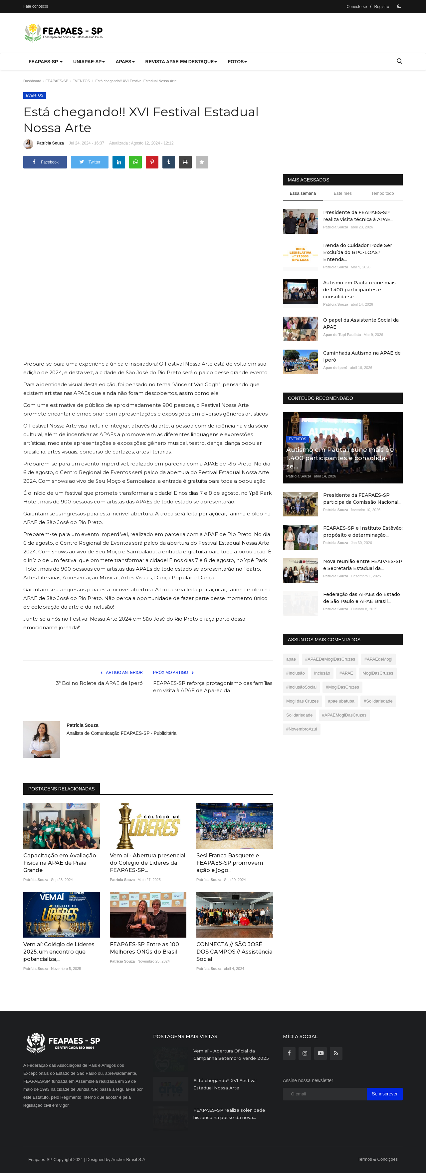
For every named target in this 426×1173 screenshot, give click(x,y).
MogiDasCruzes (377, 673)
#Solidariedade (378, 701)
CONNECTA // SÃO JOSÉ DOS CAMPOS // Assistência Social (234, 951)
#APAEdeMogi (378, 659)
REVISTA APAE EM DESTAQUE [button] (181, 61)
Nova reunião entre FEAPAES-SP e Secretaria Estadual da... (362, 564)
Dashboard (32, 81)
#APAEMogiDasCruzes (344, 715)
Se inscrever (385, 1093)
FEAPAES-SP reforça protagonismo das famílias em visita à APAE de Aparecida (212, 687)
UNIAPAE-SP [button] (89, 61)
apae (291, 659)
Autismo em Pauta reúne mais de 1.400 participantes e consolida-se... (359, 290)
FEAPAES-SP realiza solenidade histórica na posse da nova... (229, 1113)
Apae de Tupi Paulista (342, 335)
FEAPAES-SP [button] (46, 61)
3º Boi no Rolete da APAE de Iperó (99, 683)
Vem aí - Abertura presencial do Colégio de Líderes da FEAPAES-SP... (147, 862)
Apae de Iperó (335, 368)
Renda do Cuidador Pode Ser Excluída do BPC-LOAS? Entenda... (357, 252)
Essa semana (303, 193)
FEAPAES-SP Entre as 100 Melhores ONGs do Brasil (144, 948)
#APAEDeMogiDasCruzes (330, 659)
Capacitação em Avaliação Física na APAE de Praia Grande (59, 862)
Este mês (343, 193)
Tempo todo (382, 193)
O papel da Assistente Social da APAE (361, 323)
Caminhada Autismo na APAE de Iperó (362, 356)
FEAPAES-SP (57, 81)
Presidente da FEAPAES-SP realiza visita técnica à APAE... (358, 215)
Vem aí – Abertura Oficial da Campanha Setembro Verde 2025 (231, 1054)
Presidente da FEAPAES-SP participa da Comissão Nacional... (362, 498)
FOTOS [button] (237, 61)
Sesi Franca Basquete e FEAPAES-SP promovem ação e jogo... (229, 862)
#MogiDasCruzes (342, 687)
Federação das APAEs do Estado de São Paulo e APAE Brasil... (361, 597)
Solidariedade (299, 715)
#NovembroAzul (301, 729)
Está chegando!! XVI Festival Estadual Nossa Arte (225, 1084)
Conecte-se (356, 6)
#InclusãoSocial (301, 687)
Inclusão (322, 673)
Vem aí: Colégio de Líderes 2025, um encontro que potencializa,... (59, 951)
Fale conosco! (35, 6)
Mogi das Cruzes (302, 701)
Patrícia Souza (43, 144)
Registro (381, 6)
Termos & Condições (378, 1159)
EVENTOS (81, 81)
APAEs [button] (124, 61)
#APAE (346, 673)
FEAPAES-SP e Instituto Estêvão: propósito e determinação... (363, 531)
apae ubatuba (341, 701)
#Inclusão (295, 673)
